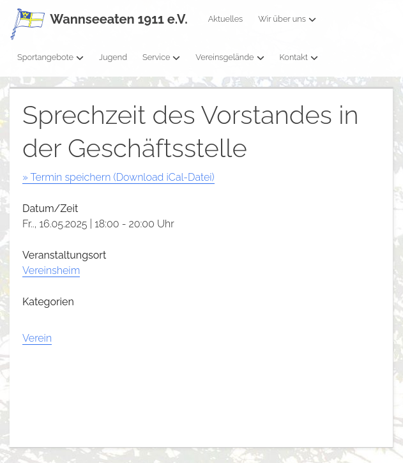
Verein (37, 338)
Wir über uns (287, 19)
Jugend (113, 57)
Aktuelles (225, 19)
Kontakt (299, 57)
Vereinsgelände (229, 57)
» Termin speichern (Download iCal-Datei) (118, 177)
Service (161, 57)
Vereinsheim (51, 270)
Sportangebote (50, 57)
